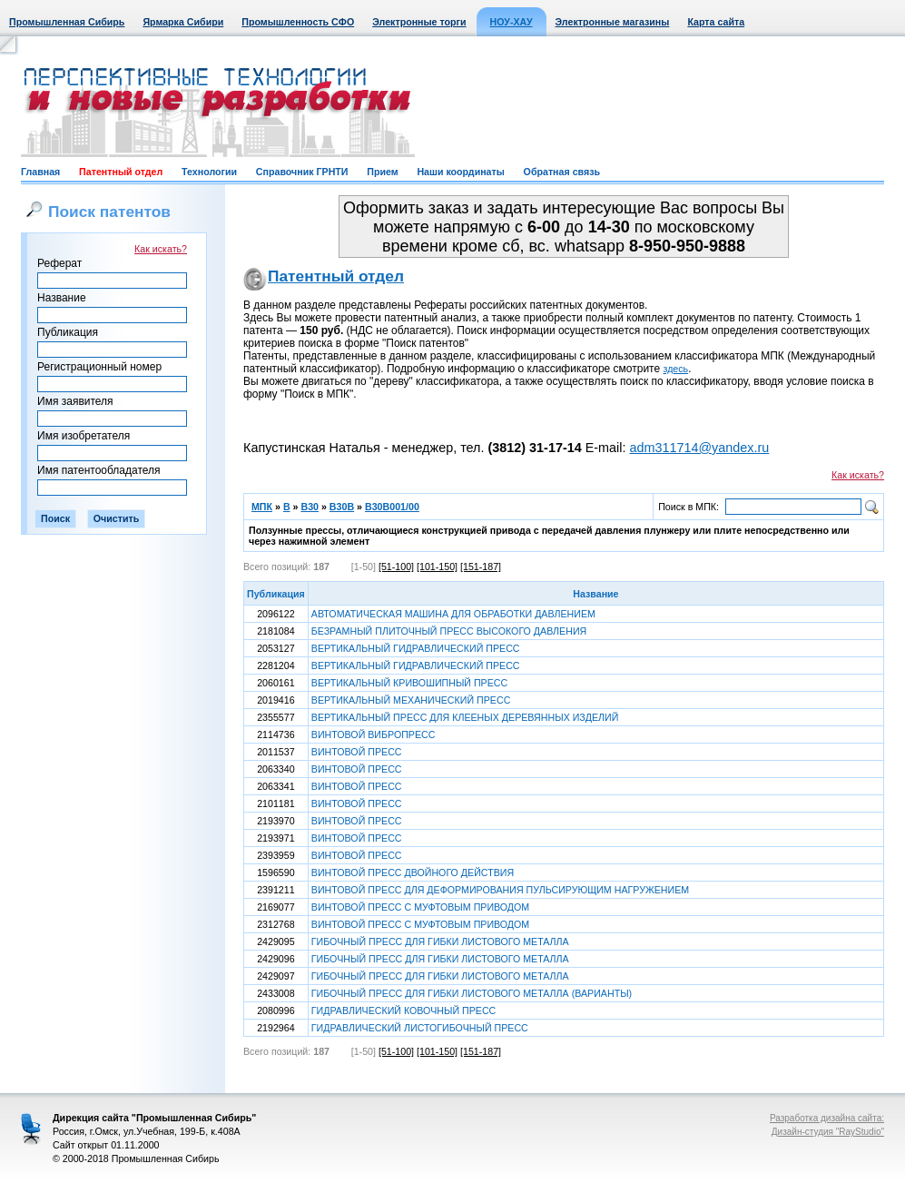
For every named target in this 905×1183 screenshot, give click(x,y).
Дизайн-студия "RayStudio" (828, 1132)
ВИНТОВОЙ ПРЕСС (356, 751)
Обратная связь (562, 171)
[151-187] (480, 566)
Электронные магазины (613, 21)
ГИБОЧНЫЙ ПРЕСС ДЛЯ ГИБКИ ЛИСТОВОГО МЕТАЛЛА (440, 941)
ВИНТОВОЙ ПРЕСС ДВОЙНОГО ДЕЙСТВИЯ (412, 872)
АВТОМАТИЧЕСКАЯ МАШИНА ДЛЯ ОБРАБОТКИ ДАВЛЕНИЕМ (453, 613)
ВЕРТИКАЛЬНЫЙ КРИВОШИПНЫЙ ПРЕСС (409, 682)
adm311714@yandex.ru (699, 447)
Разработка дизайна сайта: (827, 1118)
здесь (676, 368)
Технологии (209, 171)
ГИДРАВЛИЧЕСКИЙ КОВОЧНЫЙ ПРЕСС (403, 1010)
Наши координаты (460, 171)
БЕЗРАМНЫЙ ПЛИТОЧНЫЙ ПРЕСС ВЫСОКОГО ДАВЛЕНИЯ (448, 631)
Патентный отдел (120, 171)
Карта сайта (715, 21)
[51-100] (396, 566)
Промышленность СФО (297, 21)
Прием (382, 171)
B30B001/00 (392, 506)
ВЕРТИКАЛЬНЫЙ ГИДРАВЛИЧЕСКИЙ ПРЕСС (415, 648)
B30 (309, 506)
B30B (342, 506)
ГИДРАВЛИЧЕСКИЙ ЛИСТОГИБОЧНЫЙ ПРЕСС (419, 1027)
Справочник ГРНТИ (302, 171)
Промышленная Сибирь (66, 21)
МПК (261, 506)
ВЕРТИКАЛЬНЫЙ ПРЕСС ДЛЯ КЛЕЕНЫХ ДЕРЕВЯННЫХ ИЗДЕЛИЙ (465, 717)
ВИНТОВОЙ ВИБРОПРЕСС (373, 734)
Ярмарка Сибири (183, 21)
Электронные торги (419, 21)
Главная (40, 171)
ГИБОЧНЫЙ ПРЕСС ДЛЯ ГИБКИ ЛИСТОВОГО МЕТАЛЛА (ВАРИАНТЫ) (471, 993)
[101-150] (437, 566)
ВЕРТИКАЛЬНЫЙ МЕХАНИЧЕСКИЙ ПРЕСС (411, 700)
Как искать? (160, 248)
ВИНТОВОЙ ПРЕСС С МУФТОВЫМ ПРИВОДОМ (420, 907)
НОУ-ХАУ (511, 21)
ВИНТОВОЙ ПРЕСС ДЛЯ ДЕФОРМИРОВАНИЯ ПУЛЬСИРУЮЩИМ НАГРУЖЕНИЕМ (500, 889)
